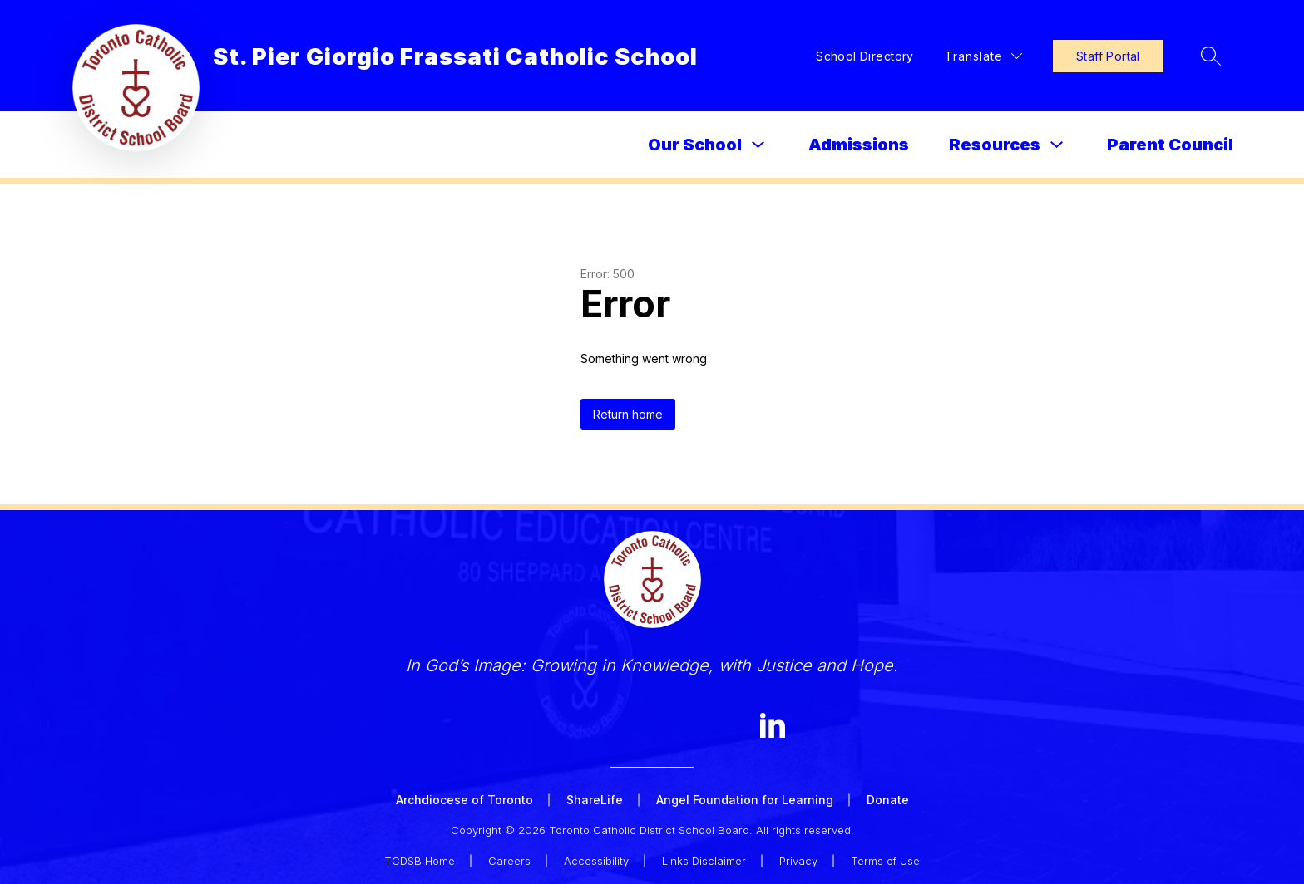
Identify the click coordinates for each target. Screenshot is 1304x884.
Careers (509, 860)
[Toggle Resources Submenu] (1057, 145)
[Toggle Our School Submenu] (758, 145)
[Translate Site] (983, 56)
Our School (695, 145)
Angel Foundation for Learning (744, 800)
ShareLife (594, 800)
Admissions (858, 145)
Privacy (798, 860)
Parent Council (1170, 145)
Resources (994, 145)
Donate (888, 800)
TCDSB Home (419, 860)
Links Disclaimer (704, 860)
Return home (628, 414)
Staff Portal (1108, 56)
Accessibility (596, 860)
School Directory (865, 56)
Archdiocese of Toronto (464, 800)
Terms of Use (885, 860)
